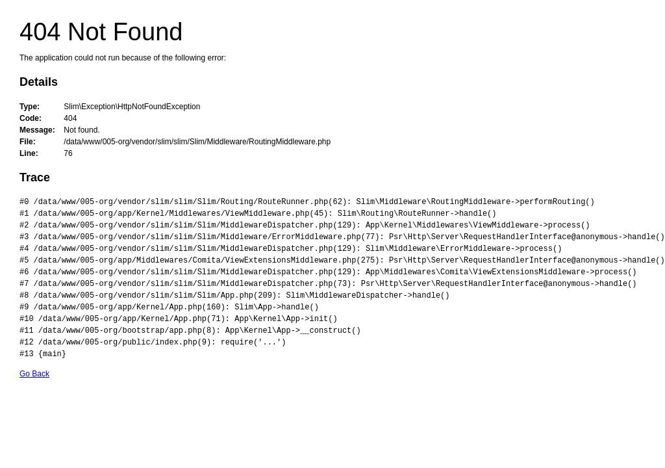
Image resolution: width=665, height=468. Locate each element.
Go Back (34, 373)
